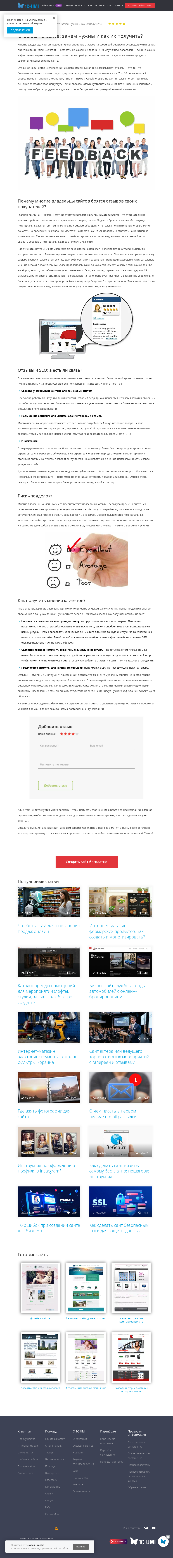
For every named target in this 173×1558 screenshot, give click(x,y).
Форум (49, 1500)
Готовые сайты (26, 1466)
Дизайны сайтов (40, 1318)
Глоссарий (51, 1480)
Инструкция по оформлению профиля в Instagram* (46, 1168)
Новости (80, 5)
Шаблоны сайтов (28, 1459)
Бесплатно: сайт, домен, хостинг (86, 1318)
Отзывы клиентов (83, 1445)
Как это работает (55, 1439)
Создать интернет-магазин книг (86, 1388)
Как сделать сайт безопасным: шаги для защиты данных (119, 1228)
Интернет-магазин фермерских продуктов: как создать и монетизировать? (117, 931)
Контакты (78, 1484)
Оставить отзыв (82, 1491)
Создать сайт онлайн (140, 5)
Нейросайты (47, 5)
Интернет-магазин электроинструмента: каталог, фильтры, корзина (48, 1056)
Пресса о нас (80, 1477)
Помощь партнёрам (111, 1461)
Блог (90, 5)
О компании (80, 1439)
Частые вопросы (55, 1459)
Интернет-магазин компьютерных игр (131, 1320)
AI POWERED (120, 1541)
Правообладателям (139, 1465)
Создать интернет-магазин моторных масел (131, 1389)
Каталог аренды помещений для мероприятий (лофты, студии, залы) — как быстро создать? (46, 994)
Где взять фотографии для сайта (44, 1113)
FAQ (47, 1507)
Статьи (49, 1493)
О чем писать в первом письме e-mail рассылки (112, 1113)
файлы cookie (36, 1545)
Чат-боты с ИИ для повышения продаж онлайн (49, 928)
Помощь (100, 5)
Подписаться (20, 30)
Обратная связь (137, 1487)
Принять (80, 1546)
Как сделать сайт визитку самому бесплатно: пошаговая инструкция (120, 1170)
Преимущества (26, 1439)
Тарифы (69, 5)
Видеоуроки (52, 1473)
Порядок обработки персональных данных (139, 1476)
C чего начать (115, 5)
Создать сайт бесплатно (86, 861)
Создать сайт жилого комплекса (40, 1388)
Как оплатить (52, 1486)
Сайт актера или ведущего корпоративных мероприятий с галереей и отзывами (119, 1056)
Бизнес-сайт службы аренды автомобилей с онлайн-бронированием (117, 991)
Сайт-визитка (25, 1452)
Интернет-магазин (28, 1445)
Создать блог (25, 1473)
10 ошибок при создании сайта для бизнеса (49, 1228)
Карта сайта (52, 1514)
